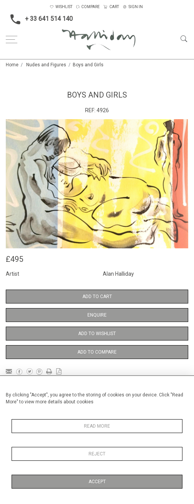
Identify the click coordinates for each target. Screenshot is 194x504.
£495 (14, 259)
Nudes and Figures (46, 64)
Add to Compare (97, 352)
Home (12, 64)
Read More (97, 426)
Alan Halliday (118, 274)
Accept (97, 481)
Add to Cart (97, 296)
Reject (97, 454)
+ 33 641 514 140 (39, 19)
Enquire (97, 315)
